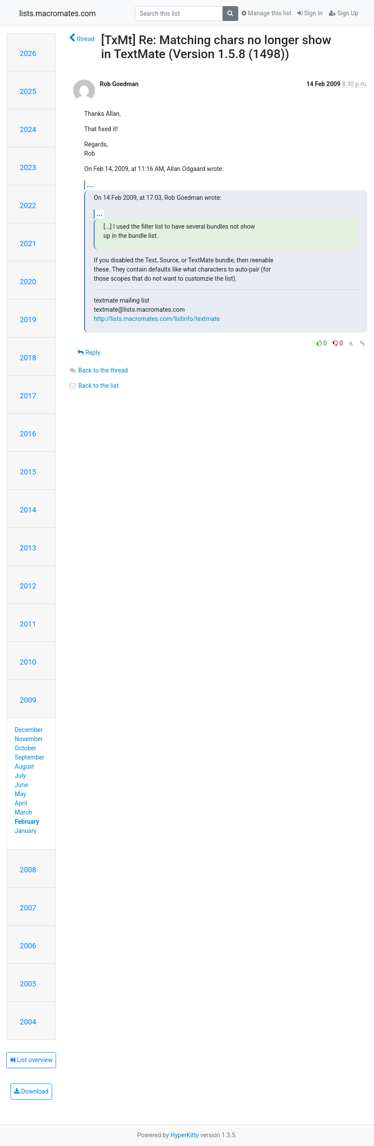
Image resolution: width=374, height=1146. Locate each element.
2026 (28, 53)
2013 (28, 547)
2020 (28, 281)
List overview (31, 1059)
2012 (28, 586)
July (20, 775)
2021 (28, 243)
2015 (28, 471)
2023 (28, 167)
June (21, 784)
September (30, 757)
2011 (28, 624)
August (24, 766)
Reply (89, 352)
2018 (28, 357)
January (26, 830)
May (20, 794)
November (29, 738)
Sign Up (343, 13)
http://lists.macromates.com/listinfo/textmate (156, 318)
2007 (28, 907)
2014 (28, 509)
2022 (28, 205)
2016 (28, 433)
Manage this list (266, 13)
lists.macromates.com (57, 13)
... (90, 185)
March (23, 812)
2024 (28, 129)
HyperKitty (184, 1135)
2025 (28, 91)
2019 (28, 319)
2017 (28, 395)
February (27, 821)
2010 (28, 662)
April (21, 803)
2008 (28, 869)
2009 (28, 700)
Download (31, 1091)
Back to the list (93, 385)
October (25, 748)
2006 (28, 945)
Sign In (310, 13)
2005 (28, 983)
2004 (28, 1021)
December (29, 729)
